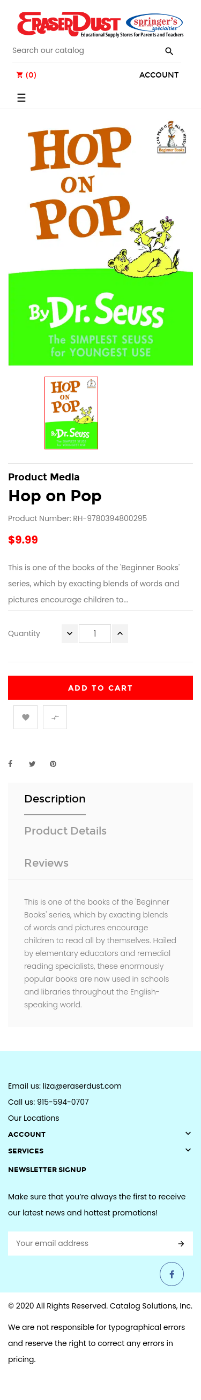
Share (16, 764)
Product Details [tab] (65, 830)
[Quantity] (95, 633)
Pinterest (58, 764)
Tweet (37, 764)
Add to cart (100, 688)
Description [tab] (55, 798)
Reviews (46, 862)
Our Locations (33, 1118)
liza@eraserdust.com (82, 1086)
